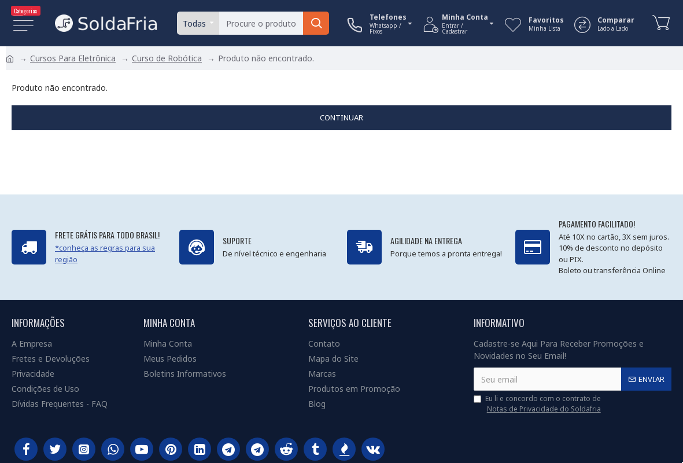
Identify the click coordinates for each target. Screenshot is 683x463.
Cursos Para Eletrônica (73, 58)
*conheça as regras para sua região (105, 253)
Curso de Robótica (167, 58)
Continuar (341, 117)
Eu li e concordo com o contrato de (538, 404)
